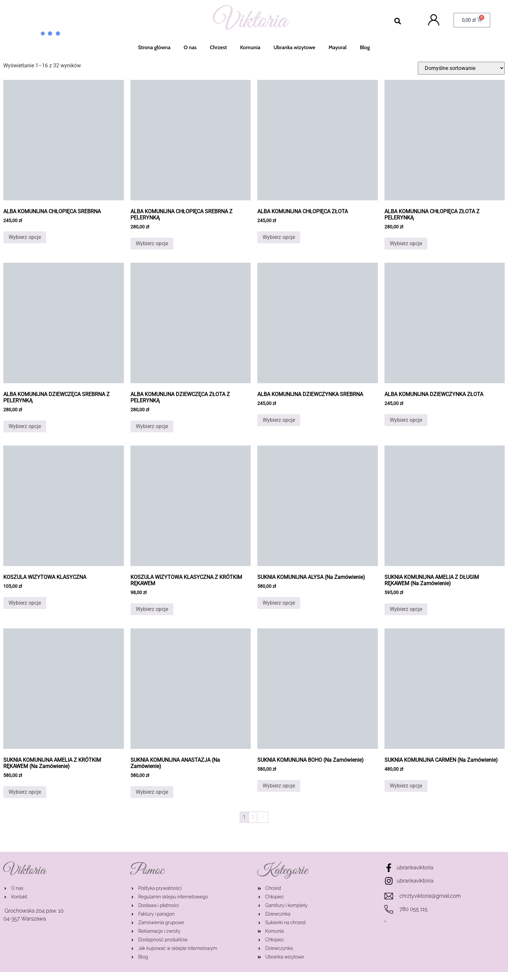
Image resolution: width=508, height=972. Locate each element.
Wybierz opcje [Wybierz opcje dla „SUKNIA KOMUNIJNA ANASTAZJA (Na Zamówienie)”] (152, 792)
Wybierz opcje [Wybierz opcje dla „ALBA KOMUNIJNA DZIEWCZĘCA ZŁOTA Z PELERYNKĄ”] (152, 426)
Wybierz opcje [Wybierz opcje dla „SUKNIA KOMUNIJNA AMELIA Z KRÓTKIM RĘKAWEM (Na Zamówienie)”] (25, 792)
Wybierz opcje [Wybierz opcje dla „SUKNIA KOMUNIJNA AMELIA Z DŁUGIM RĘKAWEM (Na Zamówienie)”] (406, 609)
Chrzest (218, 47)
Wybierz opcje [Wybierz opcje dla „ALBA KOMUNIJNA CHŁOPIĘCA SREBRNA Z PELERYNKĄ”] (152, 243)
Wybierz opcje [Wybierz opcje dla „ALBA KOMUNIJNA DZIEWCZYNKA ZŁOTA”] (406, 420)
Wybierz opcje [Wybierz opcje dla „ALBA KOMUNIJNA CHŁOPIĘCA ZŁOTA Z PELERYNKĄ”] (406, 243)
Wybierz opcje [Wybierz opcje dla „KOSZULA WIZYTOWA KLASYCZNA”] (25, 603)
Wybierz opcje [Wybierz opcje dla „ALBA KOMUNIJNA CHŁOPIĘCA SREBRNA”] (25, 237)
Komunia (250, 47)
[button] (397, 21)
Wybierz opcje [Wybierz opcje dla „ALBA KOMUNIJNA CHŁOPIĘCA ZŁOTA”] (279, 237)
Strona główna (154, 47)
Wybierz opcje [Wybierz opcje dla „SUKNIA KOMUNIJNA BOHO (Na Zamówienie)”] (279, 786)
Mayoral (337, 47)
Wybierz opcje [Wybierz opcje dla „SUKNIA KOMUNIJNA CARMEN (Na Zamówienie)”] (406, 786)
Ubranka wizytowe (294, 47)
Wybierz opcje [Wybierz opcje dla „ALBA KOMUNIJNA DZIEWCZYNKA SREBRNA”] (279, 420)
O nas (190, 47)
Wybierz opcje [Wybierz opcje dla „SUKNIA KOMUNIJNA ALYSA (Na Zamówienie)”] (279, 603)
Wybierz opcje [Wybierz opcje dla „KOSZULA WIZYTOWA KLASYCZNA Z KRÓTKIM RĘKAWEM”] (152, 609)
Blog (365, 47)
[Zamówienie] (461, 68)
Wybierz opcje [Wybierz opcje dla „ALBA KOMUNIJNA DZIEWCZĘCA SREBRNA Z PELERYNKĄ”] (25, 426)
